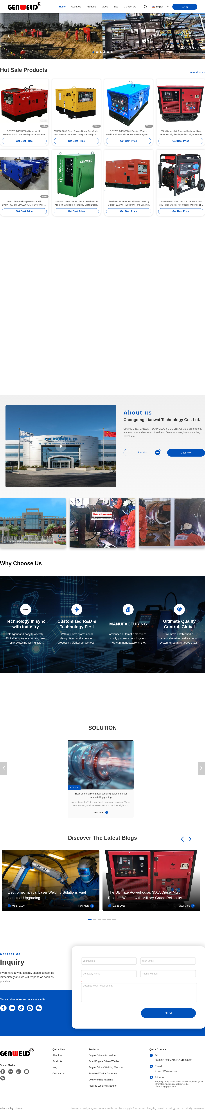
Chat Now (186, 452)
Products (57, 1061)
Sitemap (19, 1108)
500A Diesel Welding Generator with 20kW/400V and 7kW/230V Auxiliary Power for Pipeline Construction (24, 203)
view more (197, 72)
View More (100, 812)
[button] (93, 52)
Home (62, 6)
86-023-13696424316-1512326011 (174, 1060)
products (91, 6)
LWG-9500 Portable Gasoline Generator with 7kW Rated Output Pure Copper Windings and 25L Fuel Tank (181, 203)
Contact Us (58, 1073)
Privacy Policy (6, 1108)
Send (168, 1013)
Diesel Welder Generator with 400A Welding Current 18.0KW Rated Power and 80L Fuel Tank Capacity (128, 203)
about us (76, 6)
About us (57, 1055)
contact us (130, 6)
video (105, 6)
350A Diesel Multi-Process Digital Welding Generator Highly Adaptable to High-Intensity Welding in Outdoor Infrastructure (181, 133)
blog (115, 6)
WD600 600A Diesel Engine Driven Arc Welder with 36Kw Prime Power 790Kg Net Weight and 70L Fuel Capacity (76, 133)
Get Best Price (24, 141)
